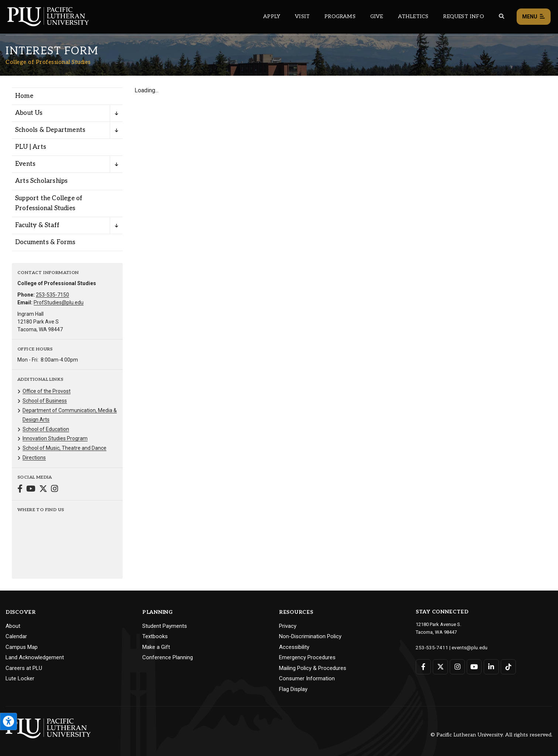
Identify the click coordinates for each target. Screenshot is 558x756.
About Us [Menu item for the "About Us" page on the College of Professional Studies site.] (29, 113)
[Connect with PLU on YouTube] (474, 666)
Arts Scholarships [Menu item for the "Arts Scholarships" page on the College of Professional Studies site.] (41, 181)
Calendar (16, 636)
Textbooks (155, 636)
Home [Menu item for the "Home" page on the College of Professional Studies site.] (24, 96)
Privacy (287, 626)
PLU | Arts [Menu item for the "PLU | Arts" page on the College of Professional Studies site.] (30, 147)
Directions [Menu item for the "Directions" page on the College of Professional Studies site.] (34, 458)
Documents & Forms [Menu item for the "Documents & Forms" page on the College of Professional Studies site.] (45, 242)
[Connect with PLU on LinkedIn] (490, 666)
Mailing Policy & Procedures (312, 668)
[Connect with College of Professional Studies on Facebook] (20, 489)
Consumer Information (307, 678)
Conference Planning (167, 657)
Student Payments (164, 626)
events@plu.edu (465, 647)
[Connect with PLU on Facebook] (423, 666)
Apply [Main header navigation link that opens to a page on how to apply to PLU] (271, 16)
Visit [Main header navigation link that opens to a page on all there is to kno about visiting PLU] (302, 16)
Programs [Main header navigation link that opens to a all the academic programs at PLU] (339, 16)
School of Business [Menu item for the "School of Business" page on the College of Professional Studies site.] (45, 401)
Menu (533, 17)
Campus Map (22, 647)
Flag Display (293, 689)
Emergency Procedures (307, 657)
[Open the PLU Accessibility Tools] (8, 721)
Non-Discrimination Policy (310, 636)
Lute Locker (20, 678)
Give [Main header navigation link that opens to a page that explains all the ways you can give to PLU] (376, 16)
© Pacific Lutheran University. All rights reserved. (491, 735)
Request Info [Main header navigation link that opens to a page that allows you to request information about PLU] (463, 16)
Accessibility (294, 647)
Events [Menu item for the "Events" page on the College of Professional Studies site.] (25, 164)
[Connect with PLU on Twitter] (440, 666)
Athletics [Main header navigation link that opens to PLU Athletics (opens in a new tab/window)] (413, 16)
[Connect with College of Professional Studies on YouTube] (30, 489)
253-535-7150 (52, 295)
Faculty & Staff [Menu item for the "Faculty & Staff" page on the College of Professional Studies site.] (37, 225)
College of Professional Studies (48, 62)
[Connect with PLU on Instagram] (457, 666)
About (13, 626)
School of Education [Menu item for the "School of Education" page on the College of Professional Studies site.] (46, 429)
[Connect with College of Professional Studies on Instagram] (54, 489)
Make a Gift (156, 647)
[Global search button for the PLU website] (501, 16)
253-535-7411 (430, 647)
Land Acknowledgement (35, 657)
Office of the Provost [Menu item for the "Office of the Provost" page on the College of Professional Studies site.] (47, 391)
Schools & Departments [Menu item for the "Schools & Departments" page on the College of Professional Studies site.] (50, 130)
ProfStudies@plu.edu (59, 302)
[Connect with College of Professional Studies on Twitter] (43, 489)
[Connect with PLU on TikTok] (507, 666)
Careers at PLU (24, 668)
